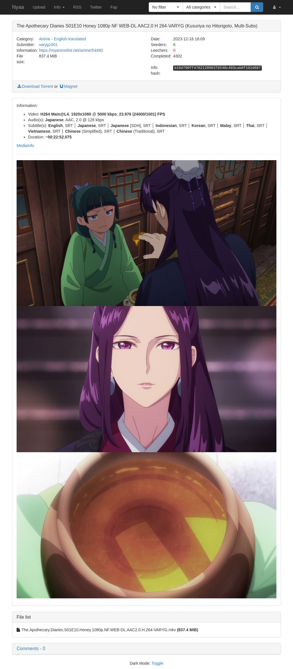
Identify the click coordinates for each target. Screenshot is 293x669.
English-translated (70, 39)
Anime (44, 39)
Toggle (157, 663)
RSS (77, 7)
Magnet (68, 86)
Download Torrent (35, 86)
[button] (276, 7)
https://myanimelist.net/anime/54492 (71, 50)
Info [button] (59, 7)
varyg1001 (48, 44)
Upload (39, 7)
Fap (113, 7)
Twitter (96, 7)
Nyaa (18, 7)
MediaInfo (25, 145)
